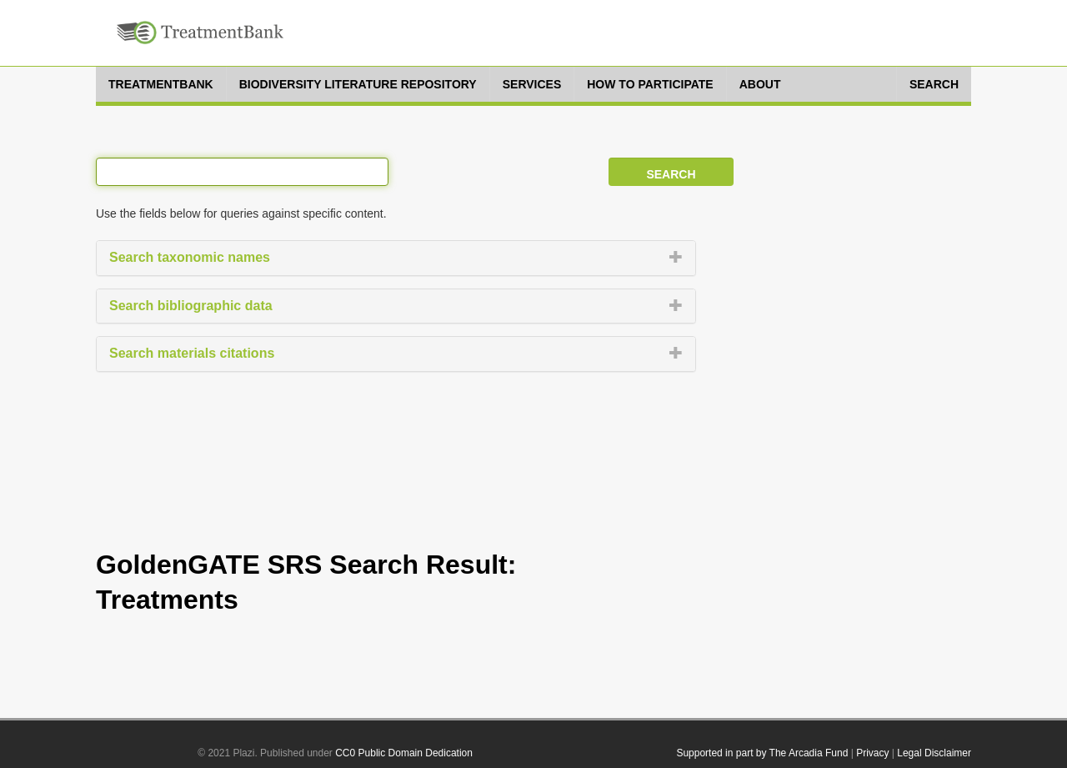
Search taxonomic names (189, 257)
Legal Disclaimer (934, 753)
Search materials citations (191, 353)
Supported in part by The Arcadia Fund (762, 753)
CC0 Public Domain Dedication (404, 753)
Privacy (872, 753)
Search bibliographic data (191, 306)
